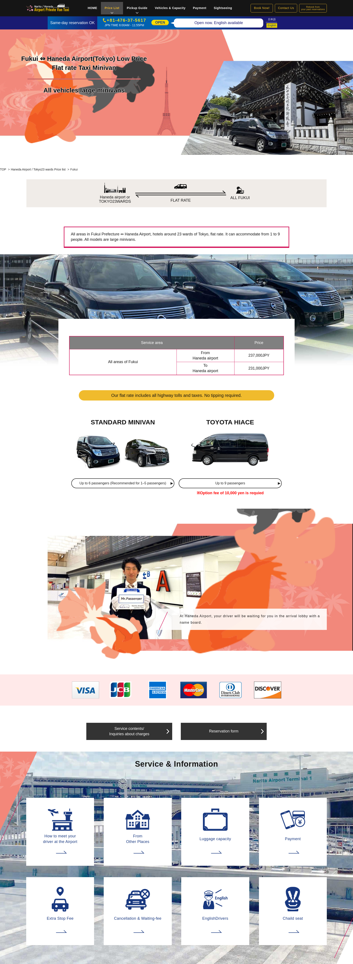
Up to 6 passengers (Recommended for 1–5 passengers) (122, 483)
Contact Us (286, 8)
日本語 (272, 19)
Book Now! (262, 8)
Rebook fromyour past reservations (313, 8)
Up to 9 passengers (230, 483)
